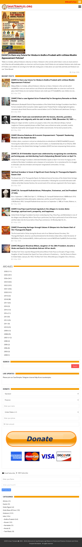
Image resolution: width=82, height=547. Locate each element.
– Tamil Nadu (7, 531)
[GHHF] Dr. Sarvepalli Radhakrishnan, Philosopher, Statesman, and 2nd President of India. (44, 191)
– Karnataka (7, 525)
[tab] (8, 473)
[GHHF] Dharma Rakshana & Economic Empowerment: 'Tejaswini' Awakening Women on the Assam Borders (42, 136)
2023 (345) (8, 282)
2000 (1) (7, 355)
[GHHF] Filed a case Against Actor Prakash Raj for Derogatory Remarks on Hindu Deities (44, 99)
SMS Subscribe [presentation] (22, 473)
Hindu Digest (7, 507)
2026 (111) (8, 271)
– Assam (6, 522)
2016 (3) (7, 306)
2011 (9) (7, 323)
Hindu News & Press (9, 510)
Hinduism (6, 513)
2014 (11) (7, 313)
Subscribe (6, 490)
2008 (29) (7, 334)
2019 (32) (7, 296)
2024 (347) (8, 278)
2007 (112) (8, 337)
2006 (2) (7, 341)
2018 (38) (7, 299)
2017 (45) (7, 303)
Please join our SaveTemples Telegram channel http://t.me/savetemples (27, 377)
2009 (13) (7, 330)
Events (5, 504)
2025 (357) (8, 275)
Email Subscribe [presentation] (8, 473)
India (4, 516)
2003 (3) (7, 351)
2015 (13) (7, 309)
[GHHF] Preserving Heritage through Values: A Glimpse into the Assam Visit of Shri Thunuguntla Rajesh (43, 228)
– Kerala (6, 528)
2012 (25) (7, 320)
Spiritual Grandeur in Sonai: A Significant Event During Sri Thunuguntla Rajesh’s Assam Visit (43, 173)
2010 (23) (7, 327)
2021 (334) (8, 289)
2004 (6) (7, 348)
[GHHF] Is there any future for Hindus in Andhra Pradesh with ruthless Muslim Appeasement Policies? (39, 56)
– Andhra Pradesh (9, 519)
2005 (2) (7, 344)
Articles (5, 501)
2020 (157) (8, 292)
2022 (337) (8, 285)
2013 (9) (7, 316)
